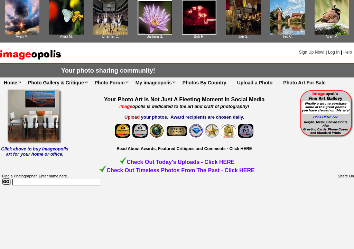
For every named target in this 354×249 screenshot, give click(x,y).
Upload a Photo (255, 82)
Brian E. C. (110, 36)
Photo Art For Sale (304, 82)
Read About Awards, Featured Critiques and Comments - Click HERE (184, 148)
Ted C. (288, 36)
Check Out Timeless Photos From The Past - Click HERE (180, 170)
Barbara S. (155, 36)
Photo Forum (110, 82)
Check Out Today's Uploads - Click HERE (180, 162)
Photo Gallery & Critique (56, 82)
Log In (333, 52)
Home (10, 82)
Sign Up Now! (311, 52)
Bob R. (199, 36)
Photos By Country (204, 82)
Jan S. (243, 36)
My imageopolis (154, 82)
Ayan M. (22, 36)
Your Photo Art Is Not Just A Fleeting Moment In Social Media (184, 99)
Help (347, 52)
